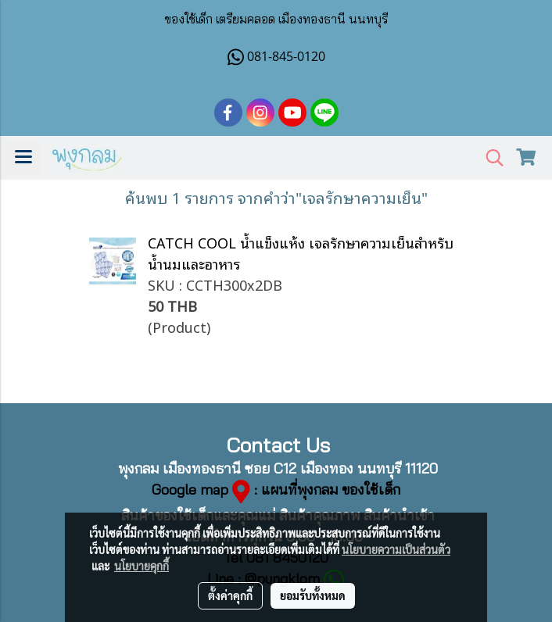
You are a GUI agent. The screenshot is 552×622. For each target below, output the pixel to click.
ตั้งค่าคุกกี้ (230, 595)
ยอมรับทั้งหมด (313, 595)
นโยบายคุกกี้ (141, 566)
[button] (489, 158)
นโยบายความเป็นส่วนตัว (396, 549)
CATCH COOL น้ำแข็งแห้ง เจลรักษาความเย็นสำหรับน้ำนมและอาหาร (300, 252)
